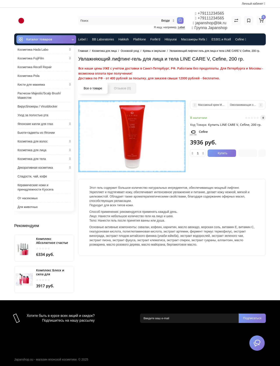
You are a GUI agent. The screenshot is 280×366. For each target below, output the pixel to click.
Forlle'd (155, 39)
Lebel (181, 27)
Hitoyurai (171, 39)
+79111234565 (209, 13)
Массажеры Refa (194, 39)
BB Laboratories (103, 39)
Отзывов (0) (122, 88)
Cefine (240, 39)
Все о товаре (93, 88)
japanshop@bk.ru (209, 23)
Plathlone (139, 39)
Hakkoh (123, 39)
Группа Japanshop (209, 28)
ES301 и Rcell (221, 39)
